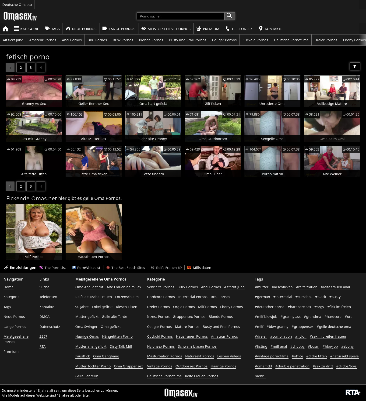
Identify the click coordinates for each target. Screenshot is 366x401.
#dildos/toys (346, 366)
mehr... (260, 376)
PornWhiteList (86, 267)
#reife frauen (306, 286)
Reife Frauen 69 (166, 267)
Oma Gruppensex (128, 366)
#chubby (297, 346)
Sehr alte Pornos (160, 286)
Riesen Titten (126, 306)
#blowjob (330, 346)
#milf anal (279, 346)
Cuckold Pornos (255, 40)
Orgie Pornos (184, 306)
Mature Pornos (187, 326)
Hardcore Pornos (161, 296)
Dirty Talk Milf (121, 346)
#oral (349, 316)
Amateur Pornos (42, 40)
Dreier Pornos (325, 40)
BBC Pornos (97, 40)
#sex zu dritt (323, 366)
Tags (52, 28)
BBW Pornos (123, 40)
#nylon (300, 336)
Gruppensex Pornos (189, 316)
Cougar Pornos (224, 40)
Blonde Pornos (151, 40)
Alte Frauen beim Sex (124, 286)
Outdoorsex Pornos (192, 366)
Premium (207, 28)
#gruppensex (302, 326)
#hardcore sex (299, 306)
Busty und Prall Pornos (187, 40)
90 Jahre (82, 306)
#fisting (261, 346)
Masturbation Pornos (164, 356)
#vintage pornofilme (272, 356)
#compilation (281, 336)
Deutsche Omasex (17, 4)
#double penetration (292, 366)
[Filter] (355, 66)
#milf (259, 326)
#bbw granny (277, 326)
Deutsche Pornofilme (291, 40)
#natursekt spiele (344, 356)
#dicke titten (316, 356)
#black (320, 296)
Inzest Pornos (158, 316)
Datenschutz (49, 326)
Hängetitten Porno (117, 336)
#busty (335, 296)
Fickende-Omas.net (31, 198)
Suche (44, 286)
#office (297, 356)
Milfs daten (199, 267)
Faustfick (82, 356)
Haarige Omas (87, 336)
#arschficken (282, 286)
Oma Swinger (86, 326)
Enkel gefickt (102, 306)
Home (9, 286)
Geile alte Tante (114, 316)
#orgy (319, 306)
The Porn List (52, 267)
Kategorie (26, 28)
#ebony (347, 346)
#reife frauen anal (335, 286)
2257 (43, 336)
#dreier (261, 336)
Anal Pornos (72, 40)
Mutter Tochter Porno (93, 366)
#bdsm (313, 346)
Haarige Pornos (223, 366)
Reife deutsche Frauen (93, 296)
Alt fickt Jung (13, 40)
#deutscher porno (270, 306)
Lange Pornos (118, 28)
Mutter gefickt (87, 316)
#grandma (312, 316)
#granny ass (291, 316)
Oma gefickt (111, 326)
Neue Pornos (81, 28)
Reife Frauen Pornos (201, 376)
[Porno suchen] (181, 16)
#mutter (261, 286)
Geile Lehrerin (87, 376)
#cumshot (303, 296)
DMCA (44, 316)
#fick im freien (339, 306)
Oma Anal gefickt (89, 286)
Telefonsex (238, 28)
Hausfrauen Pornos (192, 336)
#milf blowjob (266, 316)
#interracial (282, 296)
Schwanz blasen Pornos (197, 346)
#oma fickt (263, 366)
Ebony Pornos (231, 306)
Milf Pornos (207, 306)
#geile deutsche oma (334, 326)
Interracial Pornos (193, 296)
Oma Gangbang (106, 356)
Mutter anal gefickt (90, 346)
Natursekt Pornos (199, 356)
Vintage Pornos (159, 366)
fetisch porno (28, 57)
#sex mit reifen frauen (328, 336)
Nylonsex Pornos (161, 346)
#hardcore (332, 316)
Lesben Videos (229, 356)
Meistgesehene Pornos (166, 28)
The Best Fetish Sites (125, 267)
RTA (42, 346)
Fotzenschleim (127, 296)
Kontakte (270, 28)
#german (262, 296)
